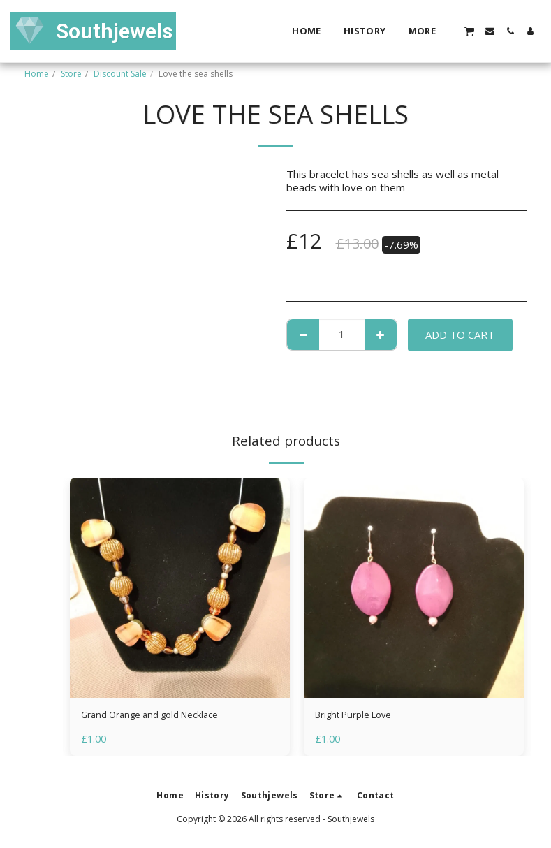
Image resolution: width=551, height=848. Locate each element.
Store (71, 74)
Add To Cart (459, 335)
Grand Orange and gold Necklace (160, 717)
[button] (469, 31)
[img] (180, 588)
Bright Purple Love (360, 717)
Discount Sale (120, 74)
